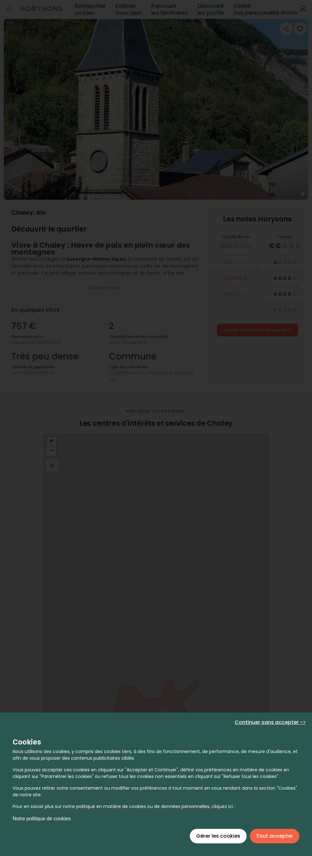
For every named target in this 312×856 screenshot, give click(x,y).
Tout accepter (274, 836)
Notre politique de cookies (42, 818)
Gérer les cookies (218, 836)
